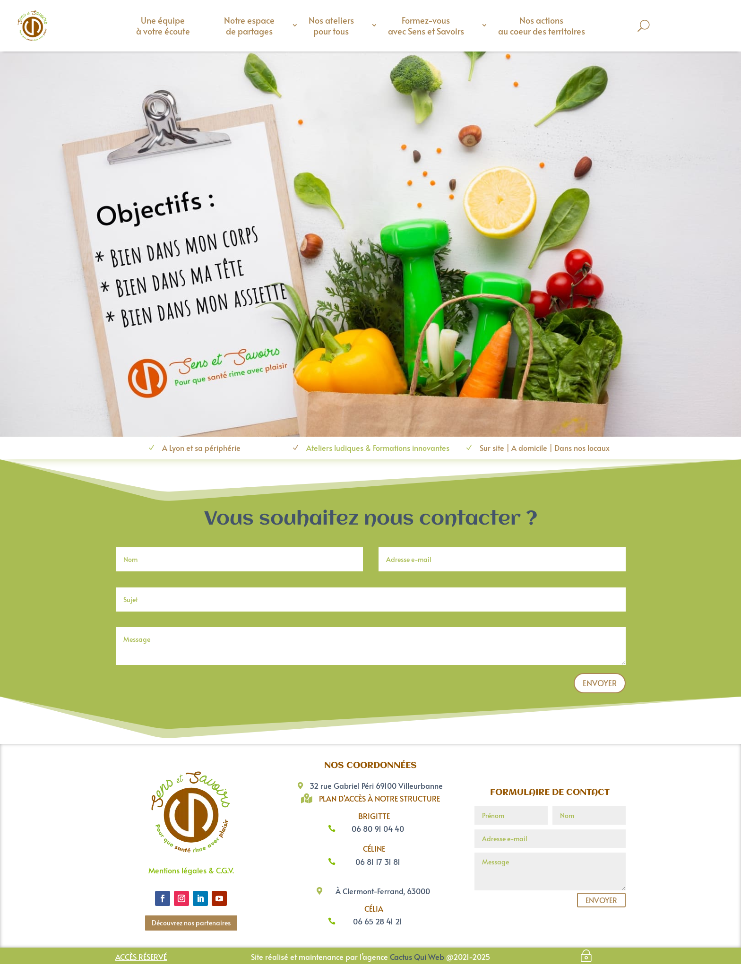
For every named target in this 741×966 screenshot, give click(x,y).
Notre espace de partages (249, 25)
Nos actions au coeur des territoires (541, 25)
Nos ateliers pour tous (331, 25)
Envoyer (600, 684)
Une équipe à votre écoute (163, 25)
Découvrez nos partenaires (191, 924)
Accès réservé (141, 958)
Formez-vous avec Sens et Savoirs (426, 25)
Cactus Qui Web (417, 958)
